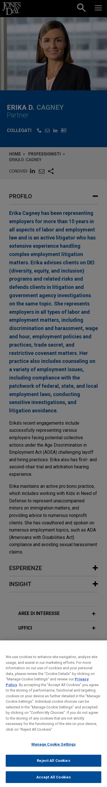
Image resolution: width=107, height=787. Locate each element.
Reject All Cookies (53, 765)
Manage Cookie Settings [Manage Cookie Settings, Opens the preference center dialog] (53, 749)
